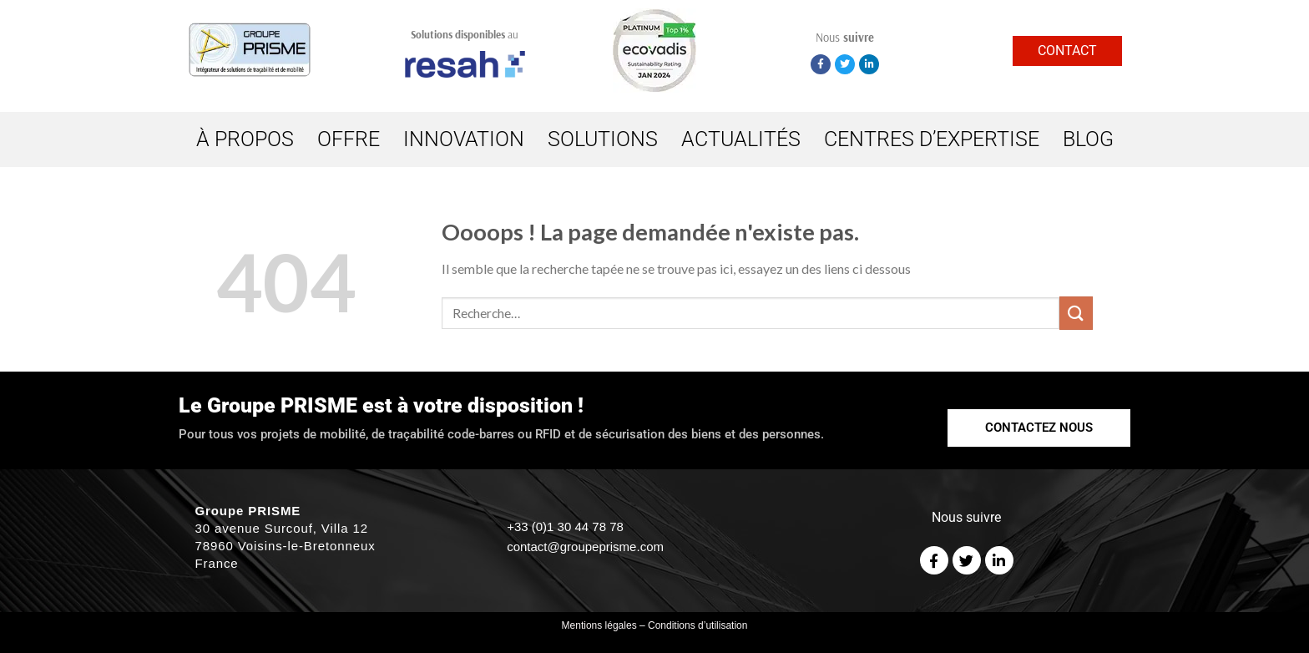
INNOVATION (463, 139)
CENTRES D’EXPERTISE (931, 139)
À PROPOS (245, 139)
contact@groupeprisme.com (585, 546)
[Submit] (1076, 312)
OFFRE (348, 139)
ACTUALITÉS (741, 139)
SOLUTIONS (603, 139)
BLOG (1088, 139)
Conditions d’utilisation (697, 625)
